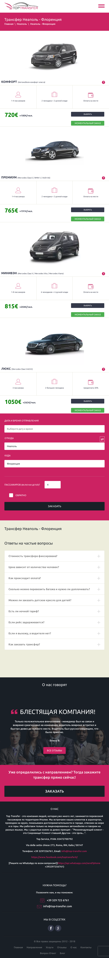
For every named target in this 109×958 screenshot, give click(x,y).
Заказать (54, 506)
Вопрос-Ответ (48, 953)
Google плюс (58, 928)
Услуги (49, 947)
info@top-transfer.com (74, 851)
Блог (62, 953)
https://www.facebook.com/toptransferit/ (54, 857)
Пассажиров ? (22, 484)
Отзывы (62, 947)
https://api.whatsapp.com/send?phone (79, 863)
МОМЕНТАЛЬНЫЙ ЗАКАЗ (88, 123)
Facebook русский (51, 928)
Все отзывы (54, 750)
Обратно (20, 495)
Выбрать (88, 114)
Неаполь (22, 24)
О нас (73, 947)
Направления (34, 947)
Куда (8, 455)
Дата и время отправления (21, 420)
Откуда (9, 438)
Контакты (86, 947)
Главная (8, 24)
